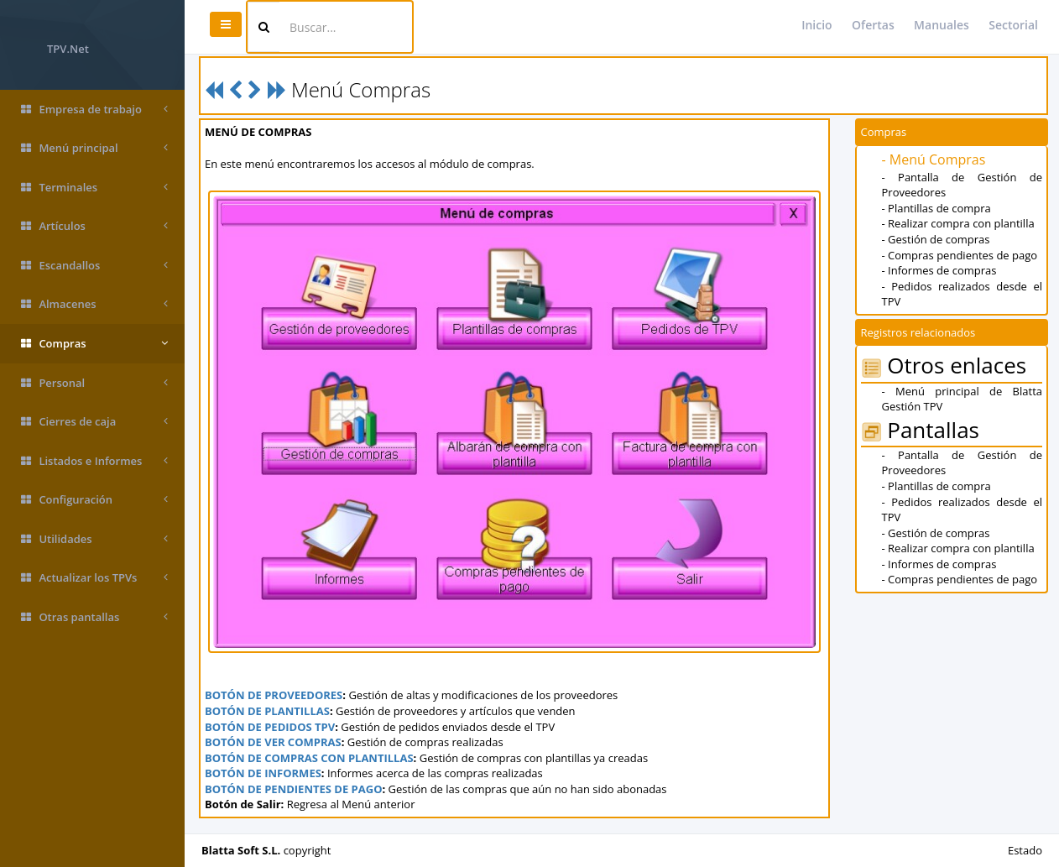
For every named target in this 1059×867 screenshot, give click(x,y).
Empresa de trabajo (94, 110)
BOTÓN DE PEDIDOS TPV (270, 726)
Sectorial (1013, 25)
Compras (94, 344)
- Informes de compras (939, 270)
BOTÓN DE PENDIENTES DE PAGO (294, 788)
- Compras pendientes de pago (960, 255)
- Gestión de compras (936, 239)
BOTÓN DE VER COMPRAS (273, 741)
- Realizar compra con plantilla (958, 223)
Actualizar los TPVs (94, 578)
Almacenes (94, 304)
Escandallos (94, 266)
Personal (94, 383)
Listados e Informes (94, 461)
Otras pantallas (94, 617)
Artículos (94, 226)
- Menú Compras (934, 159)
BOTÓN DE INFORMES (263, 773)
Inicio (816, 25)
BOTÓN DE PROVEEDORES (273, 694)
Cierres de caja (94, 422)
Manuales (941, 25)
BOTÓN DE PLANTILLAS (267, 710)
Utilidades (94, 539)
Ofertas (873, 25)
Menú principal (94, 148)
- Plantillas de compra (936, 208)
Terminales (94, 188)
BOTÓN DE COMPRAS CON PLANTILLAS (309, 757)
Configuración (94, 500)
